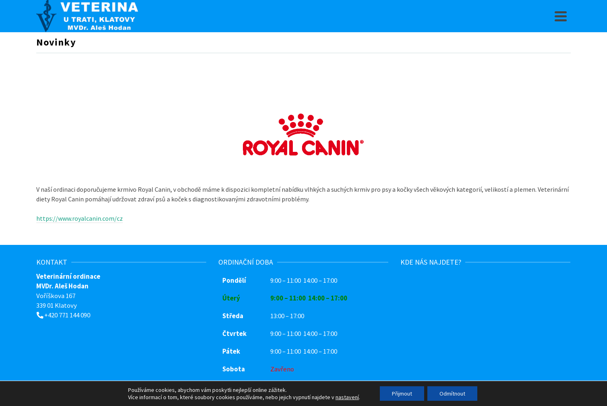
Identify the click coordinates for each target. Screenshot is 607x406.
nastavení (347, 397)
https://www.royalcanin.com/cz (79, 218)
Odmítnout (452, 393)
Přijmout (402, 393)
